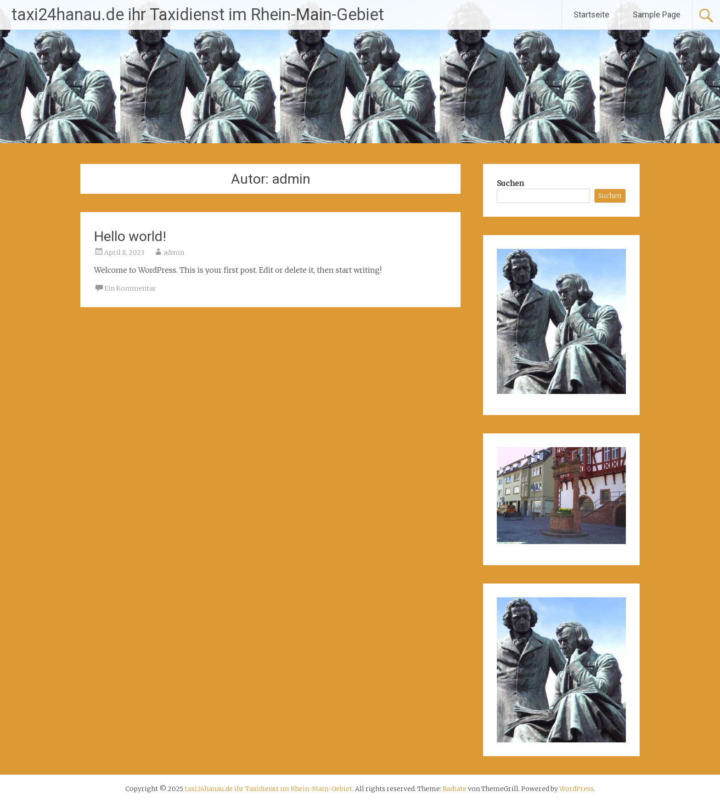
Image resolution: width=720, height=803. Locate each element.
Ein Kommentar (130, 288)
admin (173, 252)
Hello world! (130, 236)
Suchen (510, 183)
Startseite (591, 14)
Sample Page (657, 14)
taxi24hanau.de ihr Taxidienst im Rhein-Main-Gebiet (197, 14)
